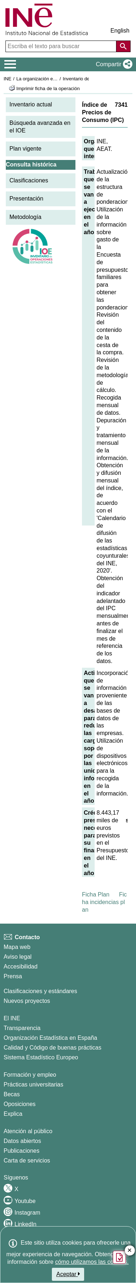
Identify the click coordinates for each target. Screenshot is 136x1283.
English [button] (120, 31)
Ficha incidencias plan (104, 902)
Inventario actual (30, 104)
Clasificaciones (28, 180)
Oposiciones (20, 1104)
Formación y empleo (30, 1075)
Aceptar (68, 1274)
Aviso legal (18, 957)
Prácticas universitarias (33, 1084)
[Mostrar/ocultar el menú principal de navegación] (10, 64)
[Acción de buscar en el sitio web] (123, 46)
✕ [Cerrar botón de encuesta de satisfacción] (130, 1250)
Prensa (13, 976)
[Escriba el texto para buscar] (61, 46)
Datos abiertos (22, 1141)
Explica (13, 1114)
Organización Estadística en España (50, 1038)
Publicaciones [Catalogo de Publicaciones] (22, 1151)
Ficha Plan (96, 894)
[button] (112, 64)
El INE (12, 1018)
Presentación (26, 198)
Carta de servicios (27, 1160)
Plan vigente (25, 148)
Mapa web (17, 947)
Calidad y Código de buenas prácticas (53, 1047)
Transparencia (22, 1028)
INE (7, 78)
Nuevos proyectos (27, 1001)
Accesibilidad (20, 966)
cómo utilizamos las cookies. (92, 1262)
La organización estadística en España (56, 78)
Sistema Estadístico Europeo (41, 1057)
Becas (12, 1094)
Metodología (25, 217)
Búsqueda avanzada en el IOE (39, 127)
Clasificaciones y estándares (40, 991)
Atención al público (28, 1131)
